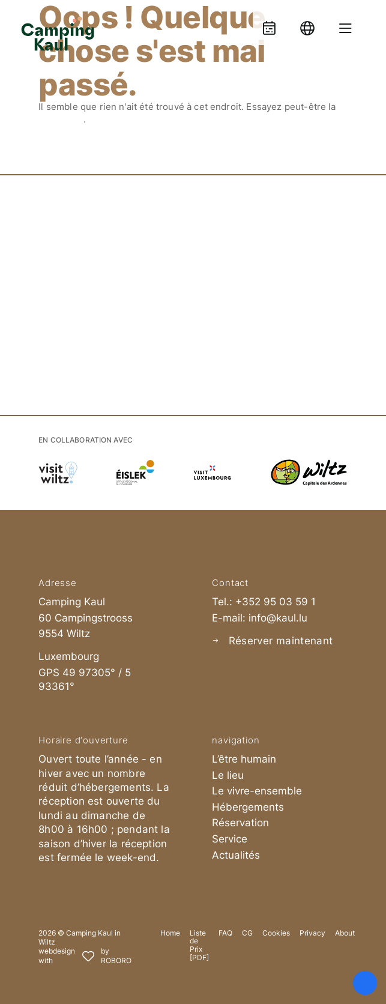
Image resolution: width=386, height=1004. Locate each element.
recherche (60, 119)
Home (170, 933)
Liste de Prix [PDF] (199, 945)
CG (247, 933)
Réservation (240, 823)
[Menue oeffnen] (345, 22)
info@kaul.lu (278, 618)
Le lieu (228, 775)
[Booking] (269, 22)
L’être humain (244, 759)
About (345, 933)
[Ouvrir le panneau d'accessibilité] (365, 983)
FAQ (225, 933)
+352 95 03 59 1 (275, 602)
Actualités (236, 855)
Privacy (312, 933)
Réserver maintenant (281, 641)
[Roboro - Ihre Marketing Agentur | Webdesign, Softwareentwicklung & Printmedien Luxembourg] (84, 956)
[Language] (307, 22)
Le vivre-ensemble (257, 791)
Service (229, 839)
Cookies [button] (276, 933)
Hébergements (248, 807)
